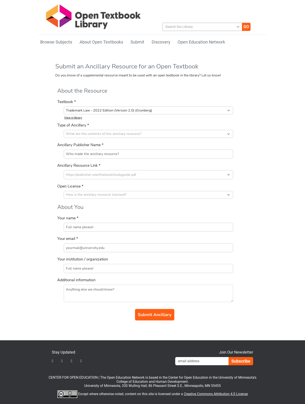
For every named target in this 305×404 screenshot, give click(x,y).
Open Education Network (201, 42)
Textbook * (66, 101)
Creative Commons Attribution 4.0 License (216, 394)
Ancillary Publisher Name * (80, 144)
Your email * (67, 238)
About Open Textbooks (101, 42)
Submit (137, 42)
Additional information (76, 280)
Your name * (67, 218)
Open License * (70, 186)
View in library (73, 118)
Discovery (161, 42)
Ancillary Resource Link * (78, 165)
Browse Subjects (56, 42)
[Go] (246, 27)
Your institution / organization (82, 259)
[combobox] (200, 26)
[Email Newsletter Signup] (202, 361)
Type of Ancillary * (73, 125)
